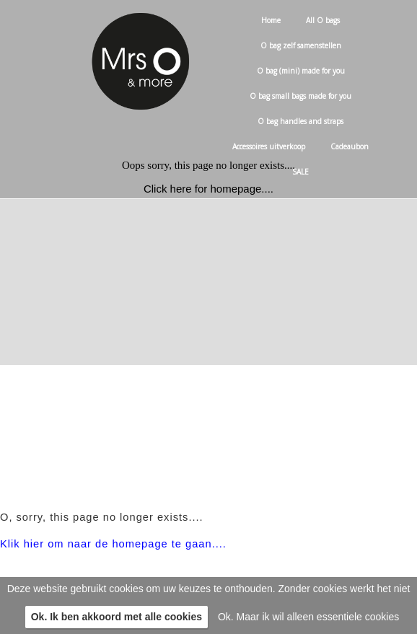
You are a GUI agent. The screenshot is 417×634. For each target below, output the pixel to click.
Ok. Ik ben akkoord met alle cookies (116, 616)
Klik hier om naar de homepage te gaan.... (113, 544)
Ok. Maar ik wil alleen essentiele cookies (308, 616)
